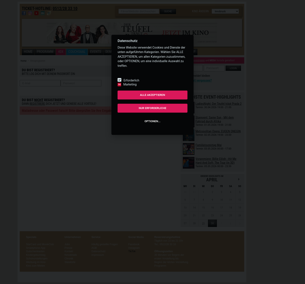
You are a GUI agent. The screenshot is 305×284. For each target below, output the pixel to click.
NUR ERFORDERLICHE (152, 108)
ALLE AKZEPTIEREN (152, 95)
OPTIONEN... (152, 121)
